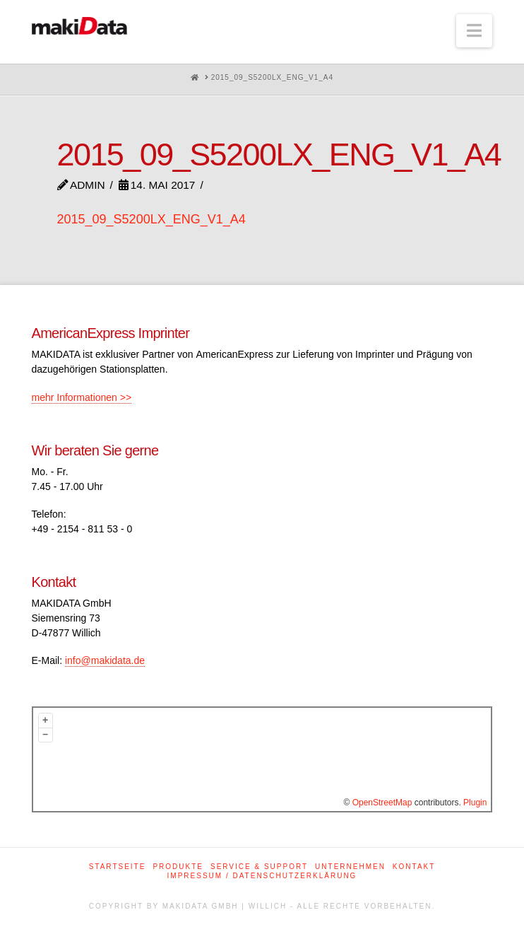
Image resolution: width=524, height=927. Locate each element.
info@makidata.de (105, 660)
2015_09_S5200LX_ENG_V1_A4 (151, 219)
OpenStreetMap (382, 803)
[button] (474, 30)
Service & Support (259, 866)
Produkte (178, 866)
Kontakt (414, 866)
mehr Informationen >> (82, 397)
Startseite (117, 866)
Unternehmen (350, 866)
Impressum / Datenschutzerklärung (262, 876)
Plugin (474, 803)
